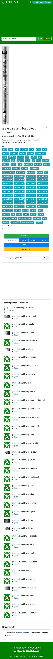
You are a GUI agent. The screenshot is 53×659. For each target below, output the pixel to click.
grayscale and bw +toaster (23, 324)
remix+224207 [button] (19, 180)
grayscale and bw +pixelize (23, 460)
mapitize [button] (45, 161)
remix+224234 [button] (7, 207)
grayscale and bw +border (23, 595)
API (41, 656)
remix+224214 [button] (7, 187)
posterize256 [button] (34, 168)
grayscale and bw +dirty (22, 570)
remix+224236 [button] (31, 207)
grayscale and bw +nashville (24, 503)
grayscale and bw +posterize (24, 434)
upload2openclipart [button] (25, 218)
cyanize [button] (30, 153)
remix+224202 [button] (7, 176)
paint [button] (19, 164)
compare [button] (22, 153)
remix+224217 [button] (42, 187)
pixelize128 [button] (6, 168)
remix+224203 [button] (19, 176)
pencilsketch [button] (28, 164)
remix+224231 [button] (19, 203)
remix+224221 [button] (42, 191)
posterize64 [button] (31, 172)
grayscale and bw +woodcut (24, 316)
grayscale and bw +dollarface (24, 562)
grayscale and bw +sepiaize (24, 365)
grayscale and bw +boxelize (24, 587)
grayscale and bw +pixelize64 (24, 452)
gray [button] (40, 157)
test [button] (13, 214)
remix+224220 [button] (31, 191)
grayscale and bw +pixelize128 (25, 443)
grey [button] (13, 161)
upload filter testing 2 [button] (9, 218)
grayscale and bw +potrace (23, 391)
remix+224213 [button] (42, 184)
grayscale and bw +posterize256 (26, 409)
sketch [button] (40, 210)
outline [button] (13, 164)
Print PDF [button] (26, 245)
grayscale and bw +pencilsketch (25, 477)
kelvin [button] (28, 161)
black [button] (38, 149)
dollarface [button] (12, 157)
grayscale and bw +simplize (24, 357)
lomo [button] (38, 161)
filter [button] (27, 157)
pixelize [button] (46, 164)
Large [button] (44, 240)
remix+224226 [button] (7, 199)
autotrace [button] (24, 149)
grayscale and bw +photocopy (25, 468)
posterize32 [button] (20, 172)
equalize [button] (20, 157)
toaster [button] (33, 214)
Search (39, 39)
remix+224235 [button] (19, 207)
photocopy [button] (38, 164)
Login (29, 2)
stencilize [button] (6, 214)
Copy (46, 258)
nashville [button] (6, 164)
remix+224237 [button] (42, 207)
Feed (38, 656)
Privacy (16, 656)
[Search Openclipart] (18, 39)
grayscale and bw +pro (21, 383)
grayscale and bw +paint (22, 485)
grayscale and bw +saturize (23, 374)
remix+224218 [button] (7, 191)
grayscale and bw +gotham (23, 544)
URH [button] (16, 149)
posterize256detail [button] (8, 172)
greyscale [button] (20, 161)
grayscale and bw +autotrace (24, 613)
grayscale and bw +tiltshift (23, 332)
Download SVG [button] (26, 236)
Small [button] (24, 240)
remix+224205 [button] (42, 176)
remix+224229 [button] (42, 199)
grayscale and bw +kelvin (22, 528)
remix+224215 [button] (19, 187)
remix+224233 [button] (42, 203)
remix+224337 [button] (7, 210)
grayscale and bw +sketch (23, 349)
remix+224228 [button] (31, 199)
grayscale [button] (6, 161)
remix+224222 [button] (7, 195)
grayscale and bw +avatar (23, 604)
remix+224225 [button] (42, 195)
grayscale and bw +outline (23, 494)
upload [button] (41, 214)
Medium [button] (34, 240)
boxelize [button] (5, 153)
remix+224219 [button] (19, 191)
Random (47, 39)
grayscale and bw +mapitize (24, 511)
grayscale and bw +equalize (24, 553)
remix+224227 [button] (19, 199)
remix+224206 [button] (7, 180)
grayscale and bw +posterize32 (25, 426)
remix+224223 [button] (19, 195)
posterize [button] (24, 168)
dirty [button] (4, 157)
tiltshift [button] (26, 214)
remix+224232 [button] (31, 203)
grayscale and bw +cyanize (23, 579)
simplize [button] (32, 210)
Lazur (6, 136)
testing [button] (19, 214)
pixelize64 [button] (16, 168)
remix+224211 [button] (19, 184)
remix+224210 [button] (7, 184)
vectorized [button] (37, 218)
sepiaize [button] (25, 210)
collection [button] (14, 153)
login (24, 633)
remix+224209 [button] (42, 180)
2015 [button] (4, 149)
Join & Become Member (42, 2)
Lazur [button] (11, 149)
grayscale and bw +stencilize (24, 340)
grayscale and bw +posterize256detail (28, 400)
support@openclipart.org (26, 650)
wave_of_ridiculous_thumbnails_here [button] (22, 222)
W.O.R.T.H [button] (39, 222)
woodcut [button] (5, 222)
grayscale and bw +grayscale (24, 536)
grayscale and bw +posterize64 (25, 417)
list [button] (33, 161)
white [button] (44, 218)
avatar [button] (32, 149)
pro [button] (46, 172)
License (23, 656)
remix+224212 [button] (31, 184)
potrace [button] (39, 172)
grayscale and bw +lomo (22, 520)
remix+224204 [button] (31, 176)
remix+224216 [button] (31, 187)
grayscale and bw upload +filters (21, 307)
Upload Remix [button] (26, 249)
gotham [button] (33, 157)
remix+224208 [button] (31, 180)
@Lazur (11, 310)
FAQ (11, 656)
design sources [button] (40, 153)
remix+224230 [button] (7, 203)
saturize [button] (17, 210)
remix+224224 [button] (31, 195)
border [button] (45, 149)
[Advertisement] (26, 20)
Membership (31, 656)
